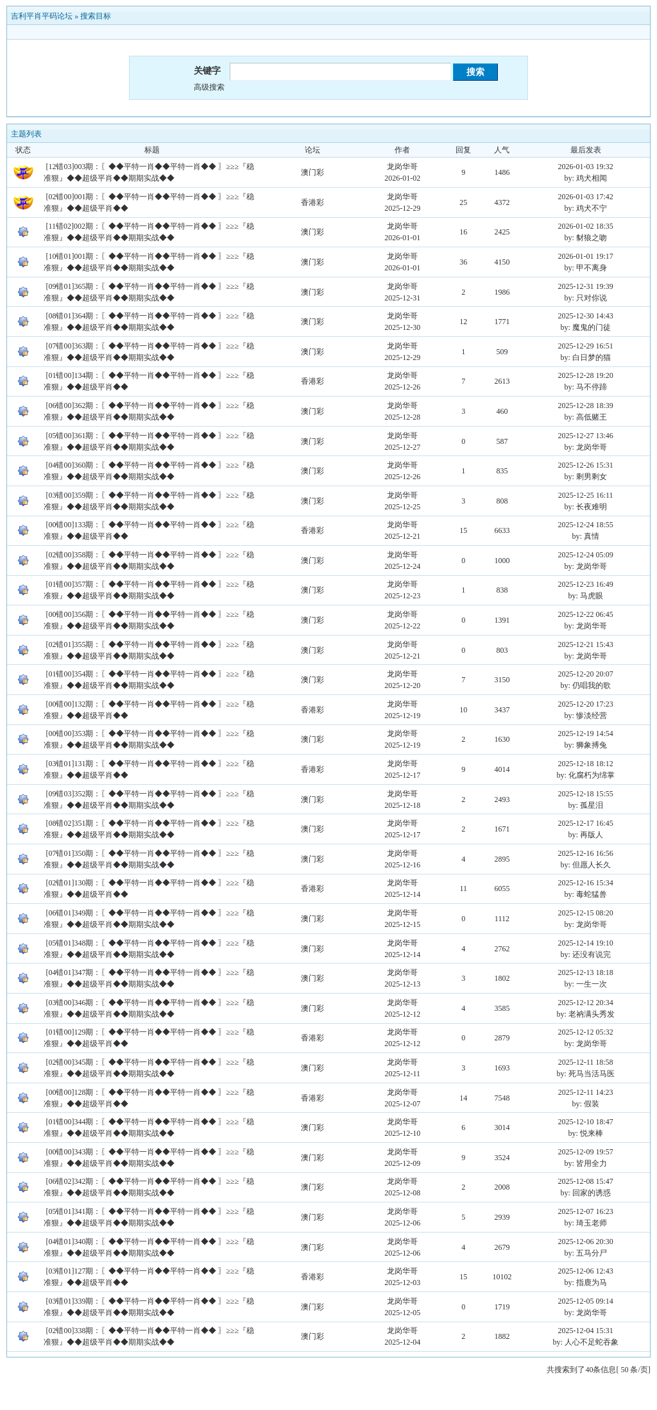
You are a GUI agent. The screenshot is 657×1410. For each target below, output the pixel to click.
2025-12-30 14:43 (585, 315)
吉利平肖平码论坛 (42, 16)
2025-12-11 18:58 (585, 1062)
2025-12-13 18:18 (585, 972)
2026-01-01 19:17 (585, 256)
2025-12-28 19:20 (585, 375)
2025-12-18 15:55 (585, 793)
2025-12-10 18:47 (585, 1121)
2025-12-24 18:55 (585, 524)
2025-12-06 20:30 (585, 1241)
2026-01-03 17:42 (585, 196)
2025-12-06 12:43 (585, 1271)
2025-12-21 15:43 (585, 644)
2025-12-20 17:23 (585, 704)
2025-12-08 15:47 (585, 1181)
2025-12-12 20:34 (585, 1002)
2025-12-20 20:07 (585, 673)
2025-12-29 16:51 (585, 345)
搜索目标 (95, 16)
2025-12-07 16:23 (585, 1211)
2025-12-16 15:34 (585, 882)
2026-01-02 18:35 (585, 226)
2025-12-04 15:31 (585, 1330)
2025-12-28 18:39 (585, 405)
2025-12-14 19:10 (585, 943)
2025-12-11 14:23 (585, 1092)
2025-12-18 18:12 (585, 763)
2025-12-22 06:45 (585, 614)
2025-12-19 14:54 (585, 733)
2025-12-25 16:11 (585, 495)
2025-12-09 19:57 (585, 1151)
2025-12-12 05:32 (585, 1032)
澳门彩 (312, 172)
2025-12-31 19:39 (585, 286)
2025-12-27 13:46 (585, 435)
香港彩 (312, 202)
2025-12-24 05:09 (585, 554)
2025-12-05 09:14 (585, 1301)
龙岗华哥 (402, 166)
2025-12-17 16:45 (585, 823)
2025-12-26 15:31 (585, 465)
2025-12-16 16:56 (585, 853)
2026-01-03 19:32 (585, 166)
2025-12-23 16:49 (585, 584)
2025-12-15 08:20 (585, 912)
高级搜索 (209, 87)
